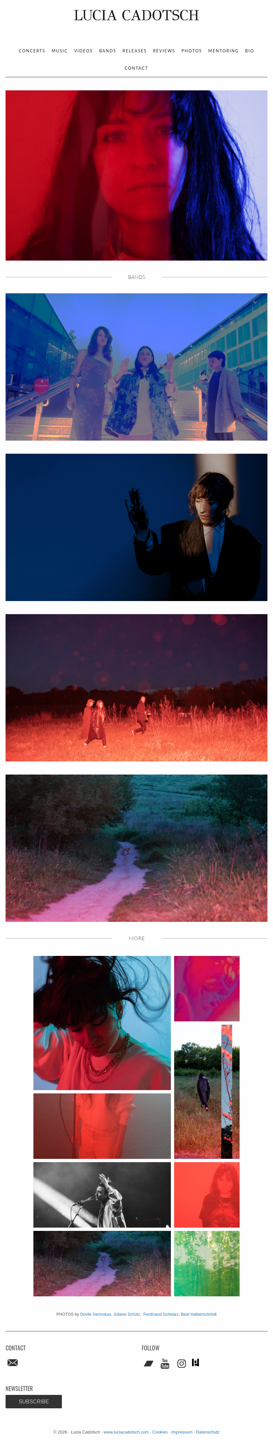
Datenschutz (207, 1432)
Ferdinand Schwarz (161, 1314)
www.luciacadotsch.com (126, 1432)
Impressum (181, 1432)
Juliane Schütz (126, 1314)
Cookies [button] (160, 1432)
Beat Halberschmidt (199, 1314)
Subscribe (34, 1401)
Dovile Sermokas (95, 1314)
